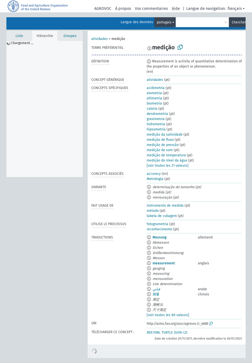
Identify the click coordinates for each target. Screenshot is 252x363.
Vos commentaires (151, 8)
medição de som (160, 150)
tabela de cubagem (162, 216)
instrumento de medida (165, 205)
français (235, 8)
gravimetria (156, 119)
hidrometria (156, 124)
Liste (19, 36)
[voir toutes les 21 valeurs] (168, 165)
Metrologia (155, 179)
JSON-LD (180, 332)
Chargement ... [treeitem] (22, 43)
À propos (123, 8)
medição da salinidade (165, 134)
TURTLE (167, 332)
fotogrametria (157, 224)
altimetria (154, 98)
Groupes (70, 36)
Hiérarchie (45, 36)
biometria (154, 103)
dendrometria (157, 114)
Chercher (239, 22)
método (153, 211)
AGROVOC (102, 8)
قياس (156, 289)
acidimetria (156, 88)
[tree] (44, 109)
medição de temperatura (166, 155)
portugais (164, 22)
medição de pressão (163, 145)
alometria (154, 93)
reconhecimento (159, 229)
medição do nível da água (167, 160)
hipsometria (156, 129)
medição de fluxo (160, 140)
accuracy (154, 174)
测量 (156, 294)
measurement (164, 263)
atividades (99, 39)
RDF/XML (153, 332)
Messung (160, 237)
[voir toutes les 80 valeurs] (168, 315)
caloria (152, 109)
